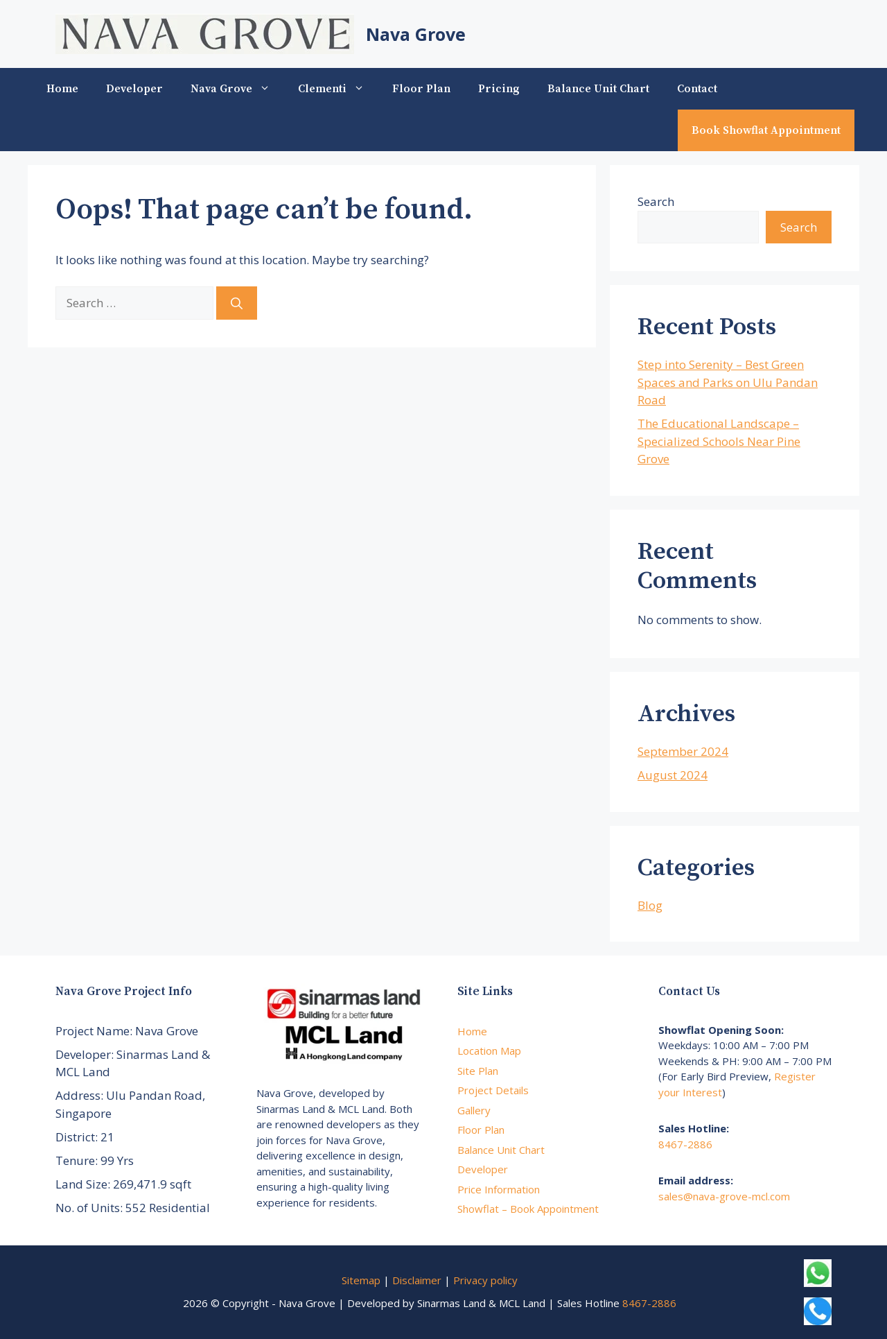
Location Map (489, 1050)
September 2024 (683, 751)
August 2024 (673, 775)
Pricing (499, 89)
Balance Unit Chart (598, 89)
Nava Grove (416, 34)
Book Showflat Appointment (766, 130)
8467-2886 (685, 1144)
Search (656, 201)
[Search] (236, 303)
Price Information (498, 1189)
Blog (650, 905)
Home (62, 89)
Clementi (338, 89)
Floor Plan (421, 89)
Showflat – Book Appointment (528, 1209)
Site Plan (477, 1071)
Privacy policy (485, 1280)
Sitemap (361, 1280)
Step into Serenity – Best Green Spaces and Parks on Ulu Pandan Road (728, 382)
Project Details (493, 1090)
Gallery (474, 1110)
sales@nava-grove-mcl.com (724, 1196)
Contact (697, 89)
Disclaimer (416, 1280)
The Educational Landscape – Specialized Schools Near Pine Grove (719, 441)
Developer (134, 89)
